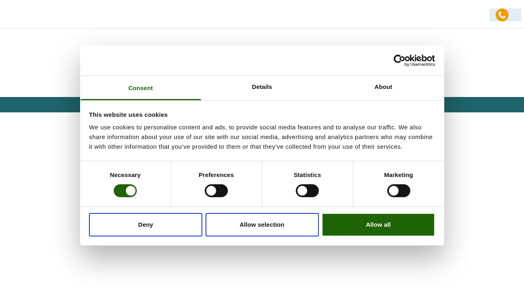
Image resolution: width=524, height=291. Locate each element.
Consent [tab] (140, 87)
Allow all (378, 224)
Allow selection (262, 224)
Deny (145, 224)
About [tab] (383, 86)
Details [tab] (262, 86)
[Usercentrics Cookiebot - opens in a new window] (399, 60)
